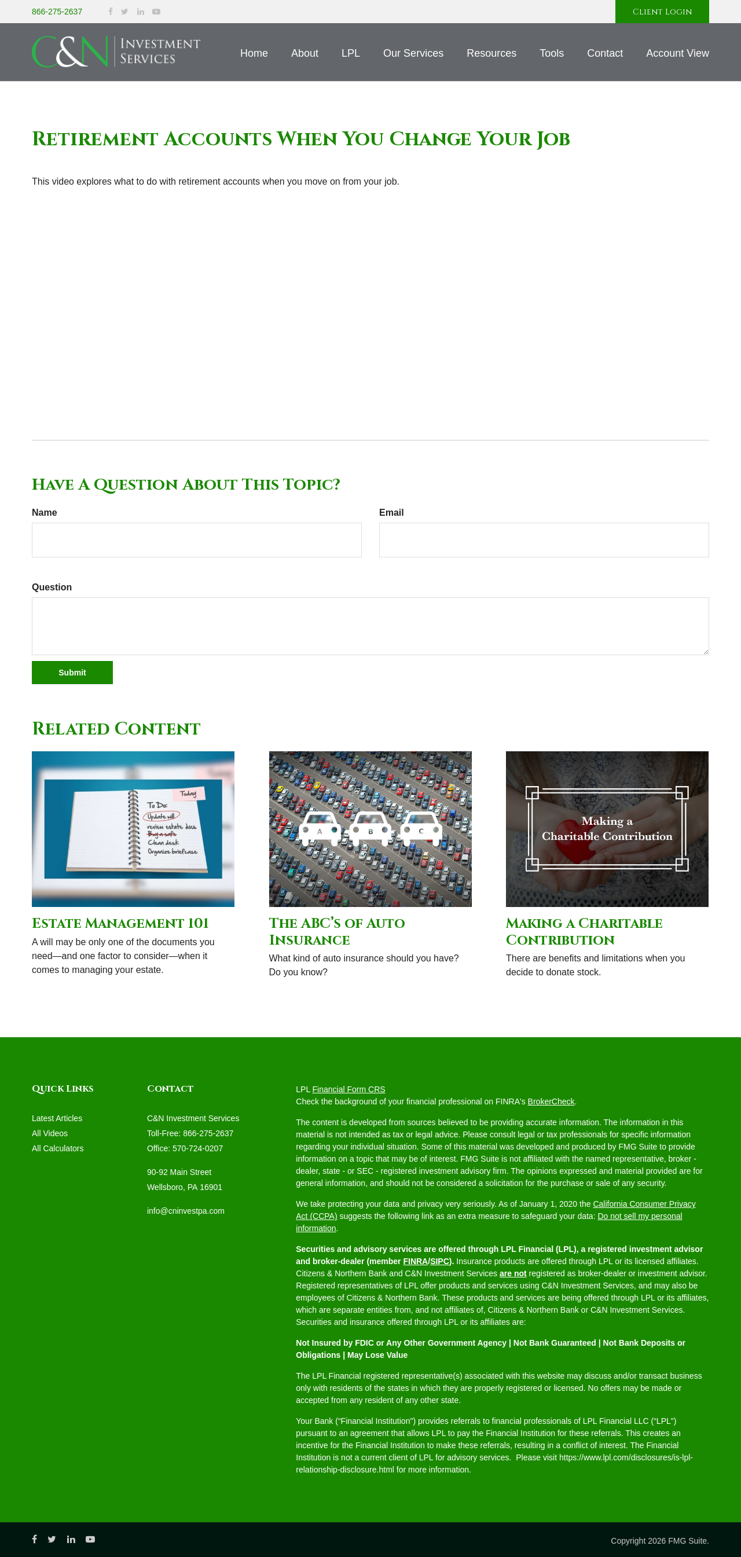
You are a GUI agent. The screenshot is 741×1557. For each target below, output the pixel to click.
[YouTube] (156, 12)
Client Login (662, 11)
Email (391, 512)
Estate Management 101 (120, 924)
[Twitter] (125, 12)
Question (52, 587)
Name (44, 512)
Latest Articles (57, 1118)
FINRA (415, 1261)
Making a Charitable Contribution (584, 932)
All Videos (50, 1133)
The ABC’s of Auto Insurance (337, 932)
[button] (304, 53)
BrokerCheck (551, 1101)
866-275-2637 (57, 11)
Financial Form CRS (349, 1089)
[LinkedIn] (140, 12)
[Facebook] (110, 12)
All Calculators (57, 1148)
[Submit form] (72, 672)
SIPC (439, 1261)
